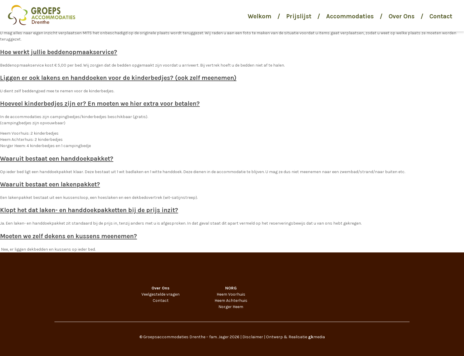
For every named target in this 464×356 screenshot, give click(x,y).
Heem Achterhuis (231, 300)
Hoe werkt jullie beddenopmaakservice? (58, 52)
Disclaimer (252, 336)
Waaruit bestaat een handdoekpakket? (56, 158)
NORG (231, 288)
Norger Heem (230, 306)
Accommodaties (350, 16)
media (316, 336)
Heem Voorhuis (231, 294)
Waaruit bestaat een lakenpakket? (50, 184)
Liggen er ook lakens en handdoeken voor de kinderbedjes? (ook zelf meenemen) (118, 77)
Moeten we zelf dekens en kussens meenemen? (68, 236)
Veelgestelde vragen (160, 294)
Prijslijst (298, 16)
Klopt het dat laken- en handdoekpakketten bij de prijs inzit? (89, 210)
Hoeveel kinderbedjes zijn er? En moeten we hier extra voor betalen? (100, 103)
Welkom (259, 16)
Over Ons (402, 16)
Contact (440, 16)
